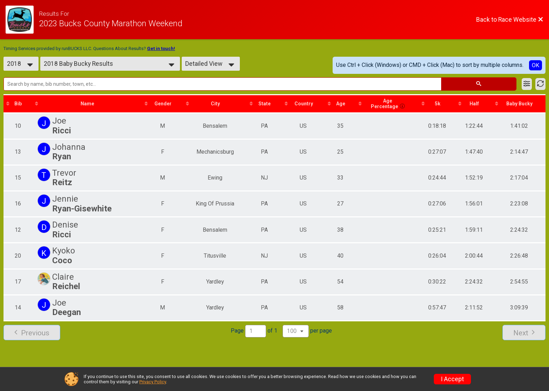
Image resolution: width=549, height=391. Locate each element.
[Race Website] (22, 20)
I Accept (452, 379)
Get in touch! (161, 48)
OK (535, 65)
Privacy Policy (152, 381)
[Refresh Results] (540, 84)
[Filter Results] (527, 84)
